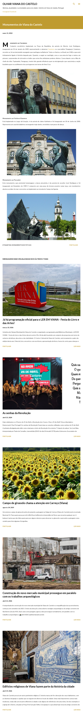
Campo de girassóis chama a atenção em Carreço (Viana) (35, 503)
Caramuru (51, 49)
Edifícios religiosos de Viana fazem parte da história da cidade (38, 686)
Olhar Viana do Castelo (20, 3)
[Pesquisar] (74, 4)
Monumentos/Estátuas (21, 245)
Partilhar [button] (73, 245)
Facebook (13, 12)
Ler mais (77, 346)
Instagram (6, 12)
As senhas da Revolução (17, 413)
